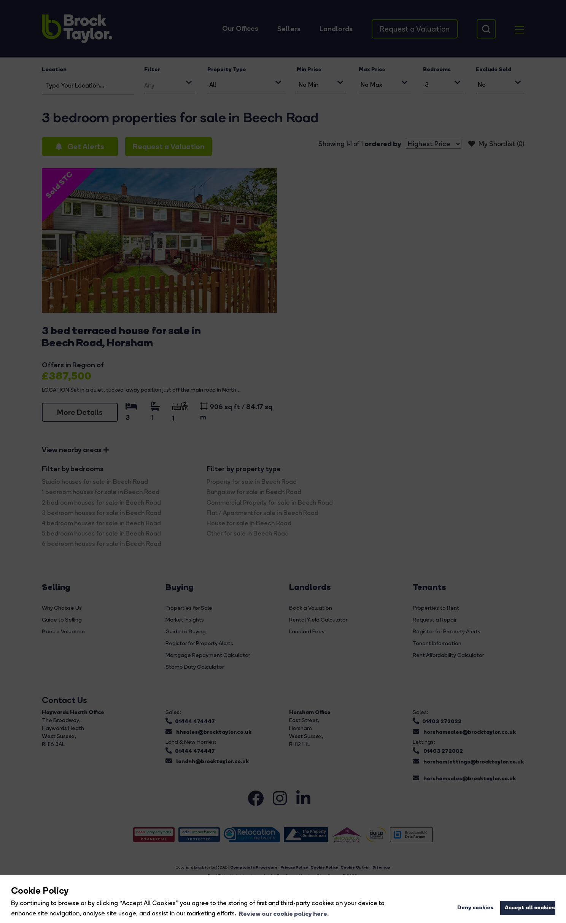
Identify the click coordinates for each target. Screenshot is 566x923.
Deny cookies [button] (475, 907)
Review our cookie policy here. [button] (284, 913)
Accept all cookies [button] (530, 907)
